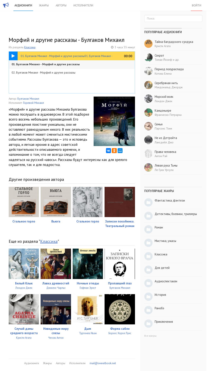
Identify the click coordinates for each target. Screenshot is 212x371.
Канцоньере (163, 110)
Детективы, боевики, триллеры (176, 214)
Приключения (164, 322)
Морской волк (164, 97)
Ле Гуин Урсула (164, 170)
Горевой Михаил (33, 103)
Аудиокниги (23, 5)
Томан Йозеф (163, 60)
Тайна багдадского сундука (174, 42)
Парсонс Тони (163, 128)
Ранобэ (159, 308)
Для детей (162, 268)
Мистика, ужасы (165, 241)
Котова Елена (163, 73)
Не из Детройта (166, 138)
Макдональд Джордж (169, 87)
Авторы (61, 5)
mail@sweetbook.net (103, 363)
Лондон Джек (163, 101)
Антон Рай (161, 156)
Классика (29, 47)
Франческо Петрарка (168, 115)
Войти (196, 5)
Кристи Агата (163, 46)
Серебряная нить (166, 83)
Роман (159, 227)
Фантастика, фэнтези (170, 200)
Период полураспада (169, 69)
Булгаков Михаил (28, 98)
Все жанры (150, 335)
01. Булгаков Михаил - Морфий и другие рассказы (46, 64)
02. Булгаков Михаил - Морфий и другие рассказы (43, 72)
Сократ (159, 55)
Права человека (165, 152)
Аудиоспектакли (166, 281)
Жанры (44, 5)
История (160, 295)
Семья (159, 124)
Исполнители (83, 5)
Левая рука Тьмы (166, 165)
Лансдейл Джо (164, 142)
